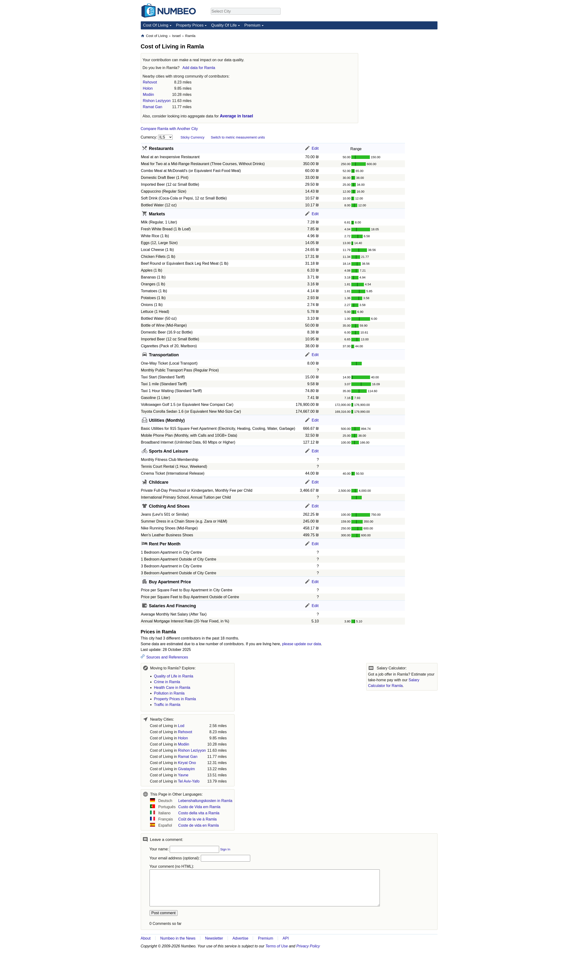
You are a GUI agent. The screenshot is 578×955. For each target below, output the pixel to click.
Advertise (240, 938)
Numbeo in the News (178, 938)
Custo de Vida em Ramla (199, 807)
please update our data (301, 644)
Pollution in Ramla (169, 693)
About (146, 938)
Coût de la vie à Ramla (197, 819)
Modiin (148, 95)
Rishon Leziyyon (157, 101)
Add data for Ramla (199, 68)
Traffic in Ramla (167, 705)
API (286, 938)
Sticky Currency (193, 137)
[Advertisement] (401, 63)
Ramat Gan (152, 107)
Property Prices (189, 25)
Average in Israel (236, 116)
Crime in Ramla (167, 682)
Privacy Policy (308, 946)
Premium (252, 25)
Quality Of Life (224, 25)
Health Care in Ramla (172, 688)
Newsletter (214, 938)
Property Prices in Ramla (175, 699)
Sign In (225, 849)
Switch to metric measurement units (238, 137)
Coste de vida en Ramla (198, 825)
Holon (148, 88)
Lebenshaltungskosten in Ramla (205, 801)
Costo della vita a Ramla (198, 813)
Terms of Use (276, 946)
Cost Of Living (156, 25)
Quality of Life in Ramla (173, 676)
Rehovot (150, 82)
